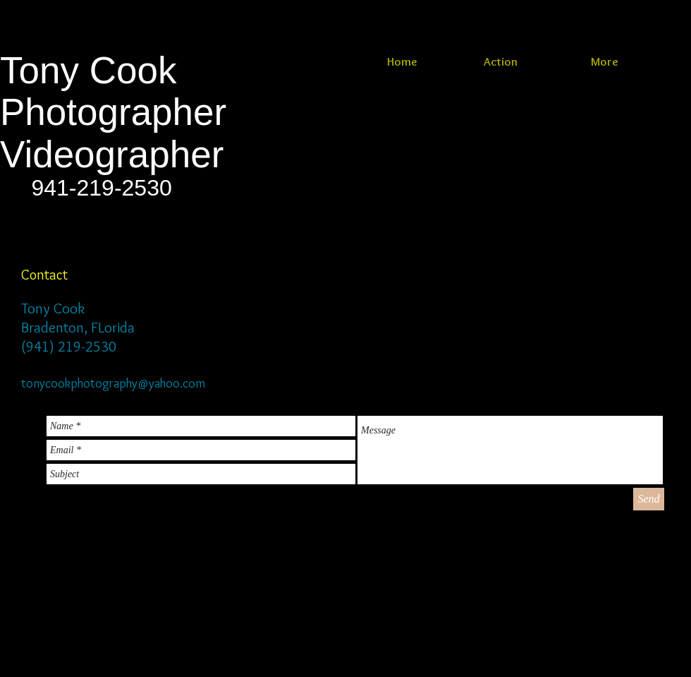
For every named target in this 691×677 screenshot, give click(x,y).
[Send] (648, 499)
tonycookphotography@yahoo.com (113, 383)
